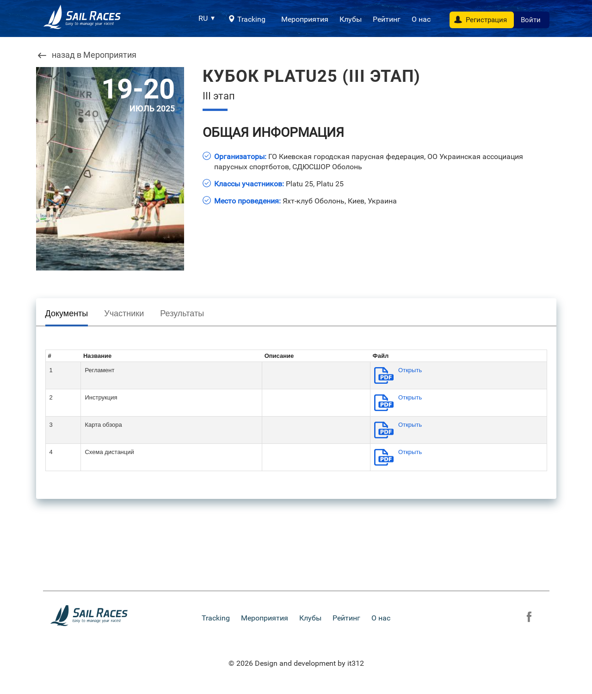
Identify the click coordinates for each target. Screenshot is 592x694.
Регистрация (486, 20)
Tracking (251, 19)
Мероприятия (304, 19)
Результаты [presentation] (182, 313)
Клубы (350, 19)
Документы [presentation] (66, 313)
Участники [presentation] (124, 313)
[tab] (66, 315)
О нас (421, 19)
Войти (531, 20)
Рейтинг (387, 19)
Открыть (410, 370)
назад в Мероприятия (94, 55)
